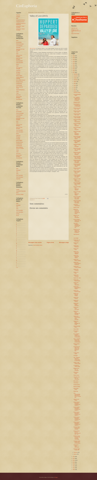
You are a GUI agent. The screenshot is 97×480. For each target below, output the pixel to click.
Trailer (17, 93)
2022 (74, 63)
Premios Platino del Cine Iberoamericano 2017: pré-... (77, 433)
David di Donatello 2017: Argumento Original (77, 193)
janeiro (75, 454)
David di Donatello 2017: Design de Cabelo (77, 176)
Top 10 (17, 215)
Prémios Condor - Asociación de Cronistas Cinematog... (77, 437)
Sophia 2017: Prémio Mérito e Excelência (77, 263)
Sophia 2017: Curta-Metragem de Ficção (77, 323)
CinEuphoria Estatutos (20, 20)
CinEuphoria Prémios (20, 21)
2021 (74, 65)
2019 (74, 68)
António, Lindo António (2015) (77, 363)
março (75, 90)
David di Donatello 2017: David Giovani (77, 172)
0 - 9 (17, 267)
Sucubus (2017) (77, 384)
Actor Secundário (19, 60)
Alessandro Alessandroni (77, 205)
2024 (74, 59)
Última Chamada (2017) (77, 327)
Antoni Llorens (76, 375)
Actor (17, 51)
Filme (17, 40)
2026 (74, 55)
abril (75, 89)
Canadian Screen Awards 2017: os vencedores (77, 442)
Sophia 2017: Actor (76, 273)
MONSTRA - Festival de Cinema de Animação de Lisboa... (77, 211)
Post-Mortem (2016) (76, 331)
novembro (76, 75)
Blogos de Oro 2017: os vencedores (76, 216)
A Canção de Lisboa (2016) (77, 366)
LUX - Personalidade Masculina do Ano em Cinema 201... (77, 395)
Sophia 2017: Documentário (77, 280)
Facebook (18, 14)
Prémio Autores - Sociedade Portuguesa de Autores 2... (77, 404)
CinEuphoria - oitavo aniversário (76, 445)
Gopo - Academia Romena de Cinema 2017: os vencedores (77, 340)
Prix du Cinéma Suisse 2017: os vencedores (77, 220)
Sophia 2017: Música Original (77, 260)
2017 (74, 72)
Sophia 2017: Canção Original (77, 267)
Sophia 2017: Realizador (76, 246)
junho (75, 85)
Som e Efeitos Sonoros (20, 80)
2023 (74, 61)
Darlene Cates (76, 207)
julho (75, 83)
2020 (74, 67)
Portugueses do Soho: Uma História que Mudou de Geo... (77, 348)
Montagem (18, 72)
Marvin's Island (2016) (76, 344)
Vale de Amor (32, 48)
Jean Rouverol (76, 234)
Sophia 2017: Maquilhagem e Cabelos (77, 287)
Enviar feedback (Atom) (37, 245)
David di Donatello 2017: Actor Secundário (77, 201)
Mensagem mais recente (35, 242)
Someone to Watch (20, 194)
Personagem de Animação (19, 68)
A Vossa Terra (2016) (76, 353)
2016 (74, 456)
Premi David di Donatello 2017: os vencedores (77, 105)
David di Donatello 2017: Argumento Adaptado (77, 188)
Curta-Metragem (19, 45)
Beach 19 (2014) (77, 386)
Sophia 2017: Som (77, 277)
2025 (74, 57)
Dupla (17, 65)
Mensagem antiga (64, 242)
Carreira (17, 189)
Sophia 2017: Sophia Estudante (76, 304)
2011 (74, 465)
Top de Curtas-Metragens (19, 97)
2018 (74, 70)
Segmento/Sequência (20, 89)
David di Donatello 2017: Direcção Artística (77, 149)
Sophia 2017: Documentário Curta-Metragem (77, 318)
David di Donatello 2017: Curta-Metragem (77, 153)
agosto (75, 81)
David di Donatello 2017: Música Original (77, 165)
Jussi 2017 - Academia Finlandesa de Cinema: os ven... (77, 225)
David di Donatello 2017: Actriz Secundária (77, 197)
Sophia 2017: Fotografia (76, 270)
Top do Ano (18, 94)
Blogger (56, 477)
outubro (75, 77)
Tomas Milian (76, 329)
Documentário (19, 42)
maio (75, 87)
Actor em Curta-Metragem (19, 56)
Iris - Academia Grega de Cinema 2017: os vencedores (77, 335)
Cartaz (17, 91)
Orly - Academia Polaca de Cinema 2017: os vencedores (77, 359)
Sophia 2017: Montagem (76, 276)
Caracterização (19, 85)
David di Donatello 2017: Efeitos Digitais (77, 141)
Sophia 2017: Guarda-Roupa (77, 291)
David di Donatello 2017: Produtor (77, 117)
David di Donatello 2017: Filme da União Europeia (77, 157)
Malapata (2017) (77, 102)
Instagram (18, 16)
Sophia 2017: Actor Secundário (76, 283)
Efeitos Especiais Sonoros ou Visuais (20, 148)
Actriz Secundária (19, 62)
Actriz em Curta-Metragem (19, 59)
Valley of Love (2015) (76, 400)
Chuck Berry (76, 382)
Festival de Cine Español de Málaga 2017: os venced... (77, 231)
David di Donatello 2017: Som (77, 169)
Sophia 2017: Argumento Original (76, 256)
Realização (18, 47)
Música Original (19, 75)
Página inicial (50, 242)
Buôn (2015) (76, 380)
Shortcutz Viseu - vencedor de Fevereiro (77, 428)
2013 (74, 462)
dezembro (76, 74)
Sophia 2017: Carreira (76, 298)
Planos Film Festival (75, 33)
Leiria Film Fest (74, 28)
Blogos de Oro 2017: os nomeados (76, 369)
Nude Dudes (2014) (76, 389)
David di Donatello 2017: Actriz (77, 111)
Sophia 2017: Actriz (76, 249)
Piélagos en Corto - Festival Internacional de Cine (76, 30)
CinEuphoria (26, 6)
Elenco (17, 64)
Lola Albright (76, 238)
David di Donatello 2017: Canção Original (77, 137)
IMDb (17, 18)
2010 (74, 467)
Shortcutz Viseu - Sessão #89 (77, 449)
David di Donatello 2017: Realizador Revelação (77, 133)
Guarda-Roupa (19, 83)
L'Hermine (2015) (77, 92)
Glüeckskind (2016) (76, 373)
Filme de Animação (20, 44)
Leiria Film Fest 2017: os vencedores (76, 378)
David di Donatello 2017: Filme (77, 109)
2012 (74, 463)
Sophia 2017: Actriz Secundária (76, 308)
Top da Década (19, 99)
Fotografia (18, 73)
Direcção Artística (19, 81)
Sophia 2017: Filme (76, 243)
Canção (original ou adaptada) (20, 78)
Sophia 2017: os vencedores (77, 240)
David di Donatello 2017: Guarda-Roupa (77, 183)
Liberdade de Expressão (21, 191)
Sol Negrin (76, 355)
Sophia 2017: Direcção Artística (76, 294)
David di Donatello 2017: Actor (77, 114)
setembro (76, 79)
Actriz (17, 53)
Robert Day (76, 391)
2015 (74, 458)
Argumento (18, 70)
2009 (74, 469)
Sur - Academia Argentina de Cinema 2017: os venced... (77, 99)
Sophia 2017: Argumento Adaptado (76, 252)
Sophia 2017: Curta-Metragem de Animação (77, 313)
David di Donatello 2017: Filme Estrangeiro (77, 161)
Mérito (17, 192)
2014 (74, 460)
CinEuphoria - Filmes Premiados (20, 27)
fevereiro (75, 452)
